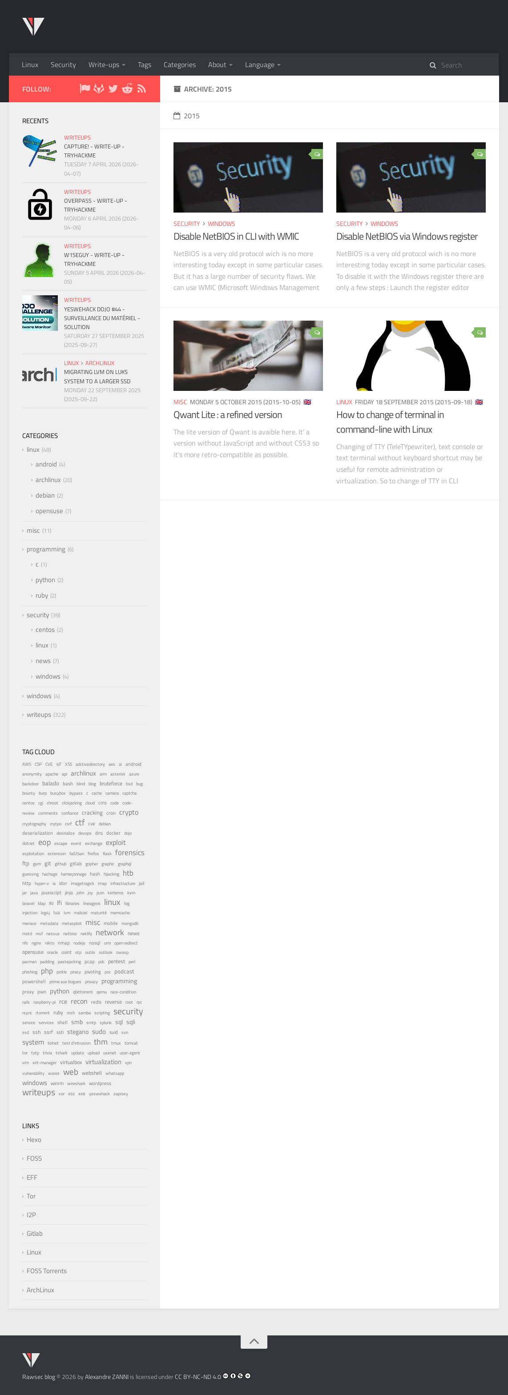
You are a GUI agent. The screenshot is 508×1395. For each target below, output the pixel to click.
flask (107, 853)
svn (124, 1032)
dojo (128, 833)
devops (85, 833)
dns (99, 832)
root (129, 1001)
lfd (51, 903)
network (110, 932)
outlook (106, 952)
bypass (76, 792)
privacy (91, 981)
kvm (131, 892)
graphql (124, 863)
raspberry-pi (44, 1002)
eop (44, 842)
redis (96, 1001)
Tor (31, 1196)
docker (113, 832)
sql (119, 1021)
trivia (47, 1052)
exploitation (33, 853)
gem (37, 863)
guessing (30, 873)
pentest (116, 961)
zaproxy (120, 1093)
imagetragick (82, 883)
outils (90, 952)
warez (54, 1073)
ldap (41, 903)
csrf (68, 823)
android (46, 464)
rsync (27, 1012)
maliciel (80, 912)
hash (95, 873)
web (70, 1071)
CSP (38, 764)
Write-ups (104, 64)
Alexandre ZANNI (107, 1376)
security (186, 223)
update (77, 1052)
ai (120, 764)
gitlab (76, 863)
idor (63, 883)
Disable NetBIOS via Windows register (407, 236)
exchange (93, 843)
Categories (180, 64)
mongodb (129, 923)
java (34, 892)
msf (39, 933)
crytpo (55, 823)
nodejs (79, 942)
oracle (52, 952)
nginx (36, 942)
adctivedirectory (90, 764)
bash (68, 783)
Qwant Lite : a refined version (227, 414)
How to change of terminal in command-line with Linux (390, 422)
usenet (109, 1052)
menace (29, 923)
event (76, 843)
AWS (26, 764)
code (114, 803)
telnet (53, 1043)
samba (84, 1012)
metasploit (72, 923)
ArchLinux (40, 1290)
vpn (128, 1062)
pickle (61, 972)
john (80, 892)
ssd (25, 1032)
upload (94, 1052)
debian (45, 495)
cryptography (34, 823)
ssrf (48, 1032)
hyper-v (42, 883)
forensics (130, 852)
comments (48, 813)
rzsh (71, 1012)
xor (62, 1093)
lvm (67, 912)
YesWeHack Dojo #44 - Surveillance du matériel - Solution (102, 318)
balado (50, 783)
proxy (28, 991)
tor (25, 1052)
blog (92, 783)
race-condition (123, 992)
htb (128, 873)
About (217, 64)
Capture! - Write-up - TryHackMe (94, 151)
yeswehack (99, 1093)
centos (45, 629)
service (28, 1022)
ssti (60, 1032)
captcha (129, 793)
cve (91, 823)
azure (134, 773)
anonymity (32, 774)
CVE (49, 764)
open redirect (126, 943)
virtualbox (71, 1062)
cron (111, 812)
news (43, 660)
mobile (111, 923)
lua (56, 912)
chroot (52, 803)
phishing (29, 972)
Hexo (34, 1139)
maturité (99, 912)
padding (47, 961)
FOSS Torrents (47, 1271)
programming (46, 549)
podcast (124, 971)
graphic (107, 863)
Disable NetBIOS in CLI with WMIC (236, 236)
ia (54, 883)
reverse (113, 1001)
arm (103, 774)
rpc (139, 1002)
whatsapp (114, 1073)
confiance (69, 813)
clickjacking (72, 803)
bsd (129, 783)
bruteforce (111, 783)
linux (344, 401)
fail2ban (76, 853)
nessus (53, 933)
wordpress (100, 1083)
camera (112, 793)
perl (132, 961)
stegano (78, 1032)
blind (81, 783)
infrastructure (122, 883)
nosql (95, 942)
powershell (34, 981)
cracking (92, 812)
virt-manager (44, 1062)
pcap (90, 961)
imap (102, 883)
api (64, 774)
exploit (116, 842)
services (46, 1022)
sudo (99, 1031)
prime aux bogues (65, 981)
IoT (58, 764)
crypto (128, 811)
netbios (70, 933)
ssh (36, 1032)
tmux (116, 1043)
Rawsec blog (38, 1376)
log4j (45, 912)
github (60, 863)
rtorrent (43, 1012)
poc (108, 972)
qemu (102, 991)
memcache (120, 912)
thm (101, 1041)
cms (102, 802)
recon (79, 1000)
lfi (59, 902)
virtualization (103, 1062)
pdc (101, 961)
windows (221, 223)
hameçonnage (73, 874)
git (47, 863)
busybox (58, 793)
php (47, 971)
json (100, 892)
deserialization (37, 832)
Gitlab (35, 1233)
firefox (93, 853)
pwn (41, 991)
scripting (102, 1012)
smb (77, 1021)
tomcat (131, 1043)
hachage (49, 874)
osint (66, 952)
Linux (30, 64)
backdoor (30, 783)
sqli (130, 1021)
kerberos (116, 892)
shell (62, 1022)
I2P (31, 1215)
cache (97, 793)
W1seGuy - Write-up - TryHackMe (94, 259)
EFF (32, 1177)
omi (107, 943)
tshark (62, 1052)
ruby (42, 595)
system (33, 1042)
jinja (69, 892)
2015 (186, 115)
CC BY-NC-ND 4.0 (198, 1376)
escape (60, 843)
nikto (49, 943)
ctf (80, 822)
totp (35, 1052)
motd (27, 933)
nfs (25, 942)
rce (63, 1001)
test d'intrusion (76, 1043)
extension (57, 853)
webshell (92, 1073)
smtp (91, 1022)
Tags (144, 64)
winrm (57, 1083)
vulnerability (33, 1073)
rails (26, 1002)
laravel (28, 903)
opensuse (49, 511)
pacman (29, 961)
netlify (86, 933)
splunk (106, 1022)
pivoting (93, 971)
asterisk (117, 774)
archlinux (99, 362)
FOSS (34, 1158)
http (26, 883)
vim (25, 1062)
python (45, 580)
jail (142, 883)
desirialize (65, 833)
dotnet (28, 843)
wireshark (76, 1083)
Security (63, 64)
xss (71, 1093)
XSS (68, 764)
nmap (64, 942)
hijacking (111, 874)
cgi (40, 803)
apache (51, 774)
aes (112, 764)
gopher (91, 863)
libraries (72, 903)
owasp (122, 952)
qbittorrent (83, 992)
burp (43, 793)
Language (259, 64)
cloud (90, 803)
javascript (51, 892)
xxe (81, 1093)
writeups (77, 137)
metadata (49, 923)
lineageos (92, 903)
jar (24, 892)
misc (180, 401)
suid (113, 1032)
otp (78, 952)
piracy (75, 972)
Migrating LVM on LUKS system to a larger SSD (97, 376)
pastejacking (69, 961)
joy (90, 892)
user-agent (130, 1052)
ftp (25, 863)
